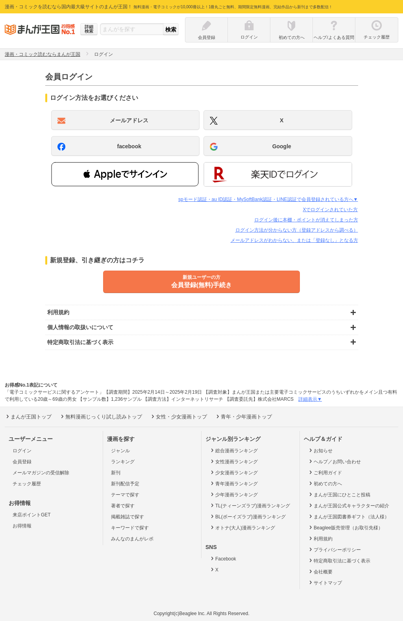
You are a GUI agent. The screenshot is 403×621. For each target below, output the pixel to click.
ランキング (123, 461)
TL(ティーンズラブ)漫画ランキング (249, 505)
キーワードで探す (130, 528)
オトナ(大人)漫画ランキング (242, 527)
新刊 (115, 472)
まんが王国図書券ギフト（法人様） (348, 516)
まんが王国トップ (28, 416)
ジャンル (120, 450)
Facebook (222, 558)
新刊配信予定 (125, 483)
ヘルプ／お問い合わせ (334, 461)
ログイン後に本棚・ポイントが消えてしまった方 (306, 220)
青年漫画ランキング (233, 483)
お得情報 (22, 526)
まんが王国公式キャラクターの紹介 (348, 505)
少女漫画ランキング (233, 472)
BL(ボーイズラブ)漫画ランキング (247, 516)
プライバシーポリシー (334, 549)
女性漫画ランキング (233, 461)
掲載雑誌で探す (127, 517)
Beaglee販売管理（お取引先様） (345, 527)
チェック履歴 (27, 483)
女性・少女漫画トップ (178, 416)
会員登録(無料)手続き (201, 281)
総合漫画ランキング (233, 450)
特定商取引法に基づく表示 (339, 560)
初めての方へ (325, 483)
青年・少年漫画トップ (243, 416)
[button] (125, 174)
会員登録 (22, 461)
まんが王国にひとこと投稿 (339, 494)
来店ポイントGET (32, 515)
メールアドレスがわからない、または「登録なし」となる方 (294, 240)
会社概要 (320, 571)
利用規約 (320, 538)
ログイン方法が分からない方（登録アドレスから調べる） (296, 230)
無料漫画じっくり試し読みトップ (100, 416)
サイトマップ (325, 582)
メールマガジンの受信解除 (41, 472)
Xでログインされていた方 (330, 209)
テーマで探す (125, 495)
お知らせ (320, 450)
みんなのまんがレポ (132, 539)
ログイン (22, 450)
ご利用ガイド (325, 472)
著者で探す (123, 506)
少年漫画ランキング (233, 494)
